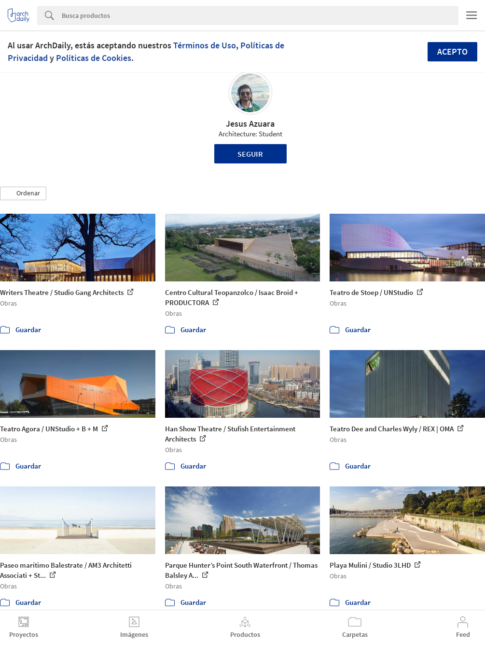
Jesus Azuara (250, 123)
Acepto (452, 51)
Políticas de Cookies (93, 57)
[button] (23, 193)
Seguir (250, 154)
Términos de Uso (204, 45)
